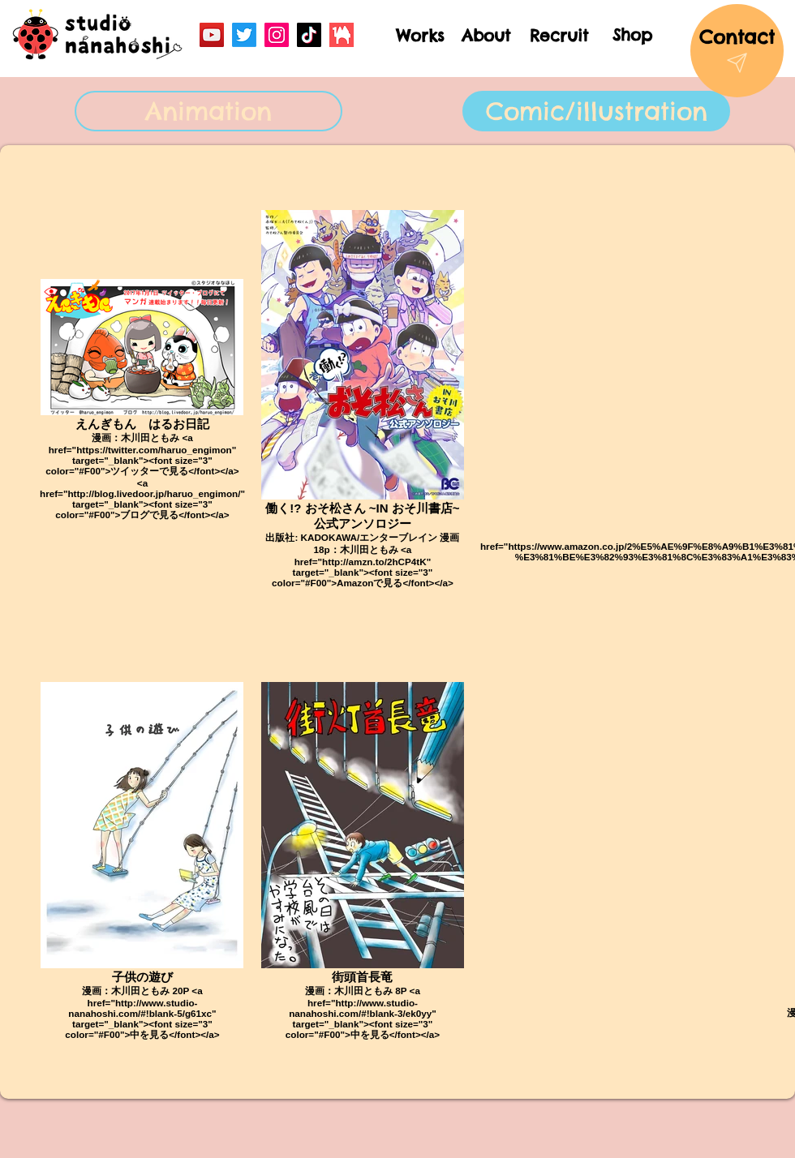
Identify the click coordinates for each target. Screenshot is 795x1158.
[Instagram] (276, 35)
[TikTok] (309, 35)
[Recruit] (558, 35)
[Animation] (208, 111)
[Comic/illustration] (596, 111)
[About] (486, 35)
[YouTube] (212, 35)
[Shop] (632, 34)
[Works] (420, 35)
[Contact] (737, 50)
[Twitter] (244, 35)
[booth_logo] (341, 35)
